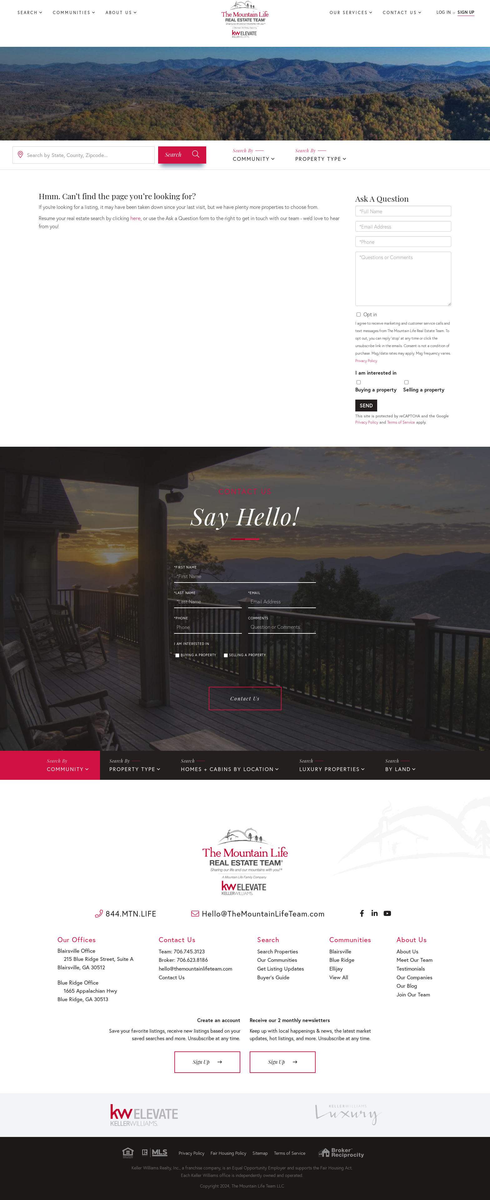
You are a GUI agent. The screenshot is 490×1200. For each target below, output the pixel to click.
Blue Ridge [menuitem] (338, 958)
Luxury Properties (315, 768)
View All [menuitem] (335, 974)
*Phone (181, 618)
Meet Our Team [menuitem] (414, 958)
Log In (444, 12)
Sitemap (260, 1150)
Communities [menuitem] (72, 12)
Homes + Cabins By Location (218, 768)
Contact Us (245, 698)
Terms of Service (401, 421)
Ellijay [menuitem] (333, 966)
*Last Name (185, 592)
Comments (258, 618)
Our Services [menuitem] (349, 12)
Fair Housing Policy (228, 1150)
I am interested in (376, 372)
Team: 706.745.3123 (179, 950)
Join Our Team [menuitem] (413, 990)
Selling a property (423, 389)
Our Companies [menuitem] (414, 974)
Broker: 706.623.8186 (180, 958)
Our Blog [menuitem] (407, 982)
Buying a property (376, 389)
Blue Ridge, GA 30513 (82, 996)
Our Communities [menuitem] (273, 958)
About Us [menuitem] (119, 12)
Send (366, 404)
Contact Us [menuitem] (400, 12)
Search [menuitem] (28, 12)
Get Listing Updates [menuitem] (276, 966)
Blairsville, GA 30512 (81, 965)
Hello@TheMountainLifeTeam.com (258, 912)
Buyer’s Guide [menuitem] (269, 974)
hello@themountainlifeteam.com (192, 966)
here (135, 217)
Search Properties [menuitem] (274, 950)
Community (250, 158)
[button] (182, 154)
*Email (254, 592)
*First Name (185, 567)
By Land (381, 768)
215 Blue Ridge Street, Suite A (94, 957)
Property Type (314, 158)
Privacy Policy (366, 360)
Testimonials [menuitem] (411, 966)
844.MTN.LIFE (126, 912)
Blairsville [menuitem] (337, 950)
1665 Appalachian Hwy (86, 988)
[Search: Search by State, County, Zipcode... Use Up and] (83, 154)
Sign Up (466, 12)
